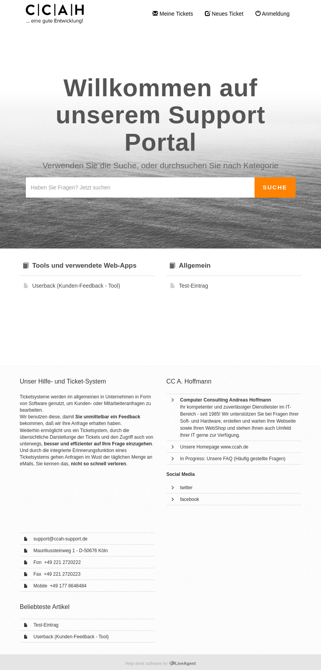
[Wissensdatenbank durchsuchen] (140, 187)
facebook (189, 499)
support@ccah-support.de (61, 539)
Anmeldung (272, 14)
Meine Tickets (172, 14)
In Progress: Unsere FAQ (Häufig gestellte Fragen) (232, 458)
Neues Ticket (224, 14)
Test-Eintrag (46, 625)
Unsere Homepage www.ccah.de (214, 447)
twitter (186, 487)
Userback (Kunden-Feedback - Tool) (71, 636)
